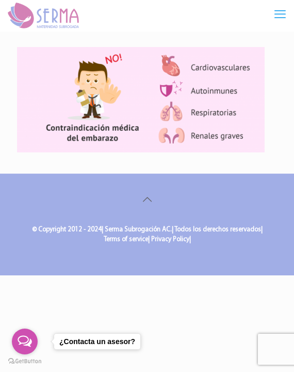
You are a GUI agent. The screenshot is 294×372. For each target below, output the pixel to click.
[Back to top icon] (147, 200)
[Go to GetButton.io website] (24, 361)
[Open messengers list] (25, 341)
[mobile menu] (280, 15)
